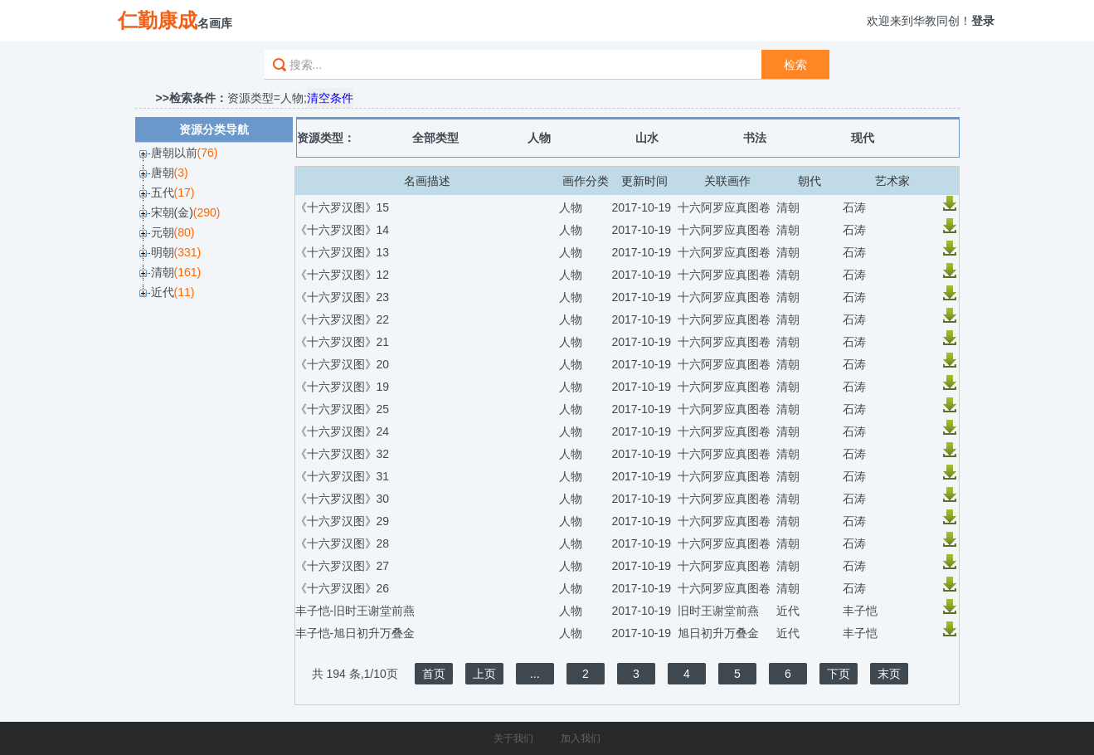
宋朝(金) (172, 212)
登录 (982, 20)
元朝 (162, 232)
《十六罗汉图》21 (342, 341)
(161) (188, 272)
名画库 (175, 20)
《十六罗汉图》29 (342, 521)
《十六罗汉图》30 (342, 498)
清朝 (162, 272)
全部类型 (435, 137)
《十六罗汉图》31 (342, 476)
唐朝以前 (174, 152)
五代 (162, 192)
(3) (181, 172)
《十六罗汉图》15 (342, 207)
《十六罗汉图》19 (342, 386)
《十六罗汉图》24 (342, 431)
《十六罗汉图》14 (342, 229)
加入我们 (580, 738)
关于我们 (513, 738)
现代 (862, 137)
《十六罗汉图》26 (342, 588)
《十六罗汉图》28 (342, 543)
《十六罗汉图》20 (342, 364)
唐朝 (162, 172)
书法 (754, 137)
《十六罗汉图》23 (342, 297)
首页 (433, 673)
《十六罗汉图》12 (342, 274)
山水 (647, 137)
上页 (484, 673)
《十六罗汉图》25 (342, 409)
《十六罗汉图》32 (342, 453)
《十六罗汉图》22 (342, 319)
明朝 (162, 252)
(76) (207, 152)
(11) (184, 292)
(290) (207, 212)
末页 (889, 673)
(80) (184, 232)
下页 (838, 673)
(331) (188, 252)
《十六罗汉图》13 (342, 252)
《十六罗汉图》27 (342, 565)
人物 (539, 137)
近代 (162, 292)
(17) (184, 192)
